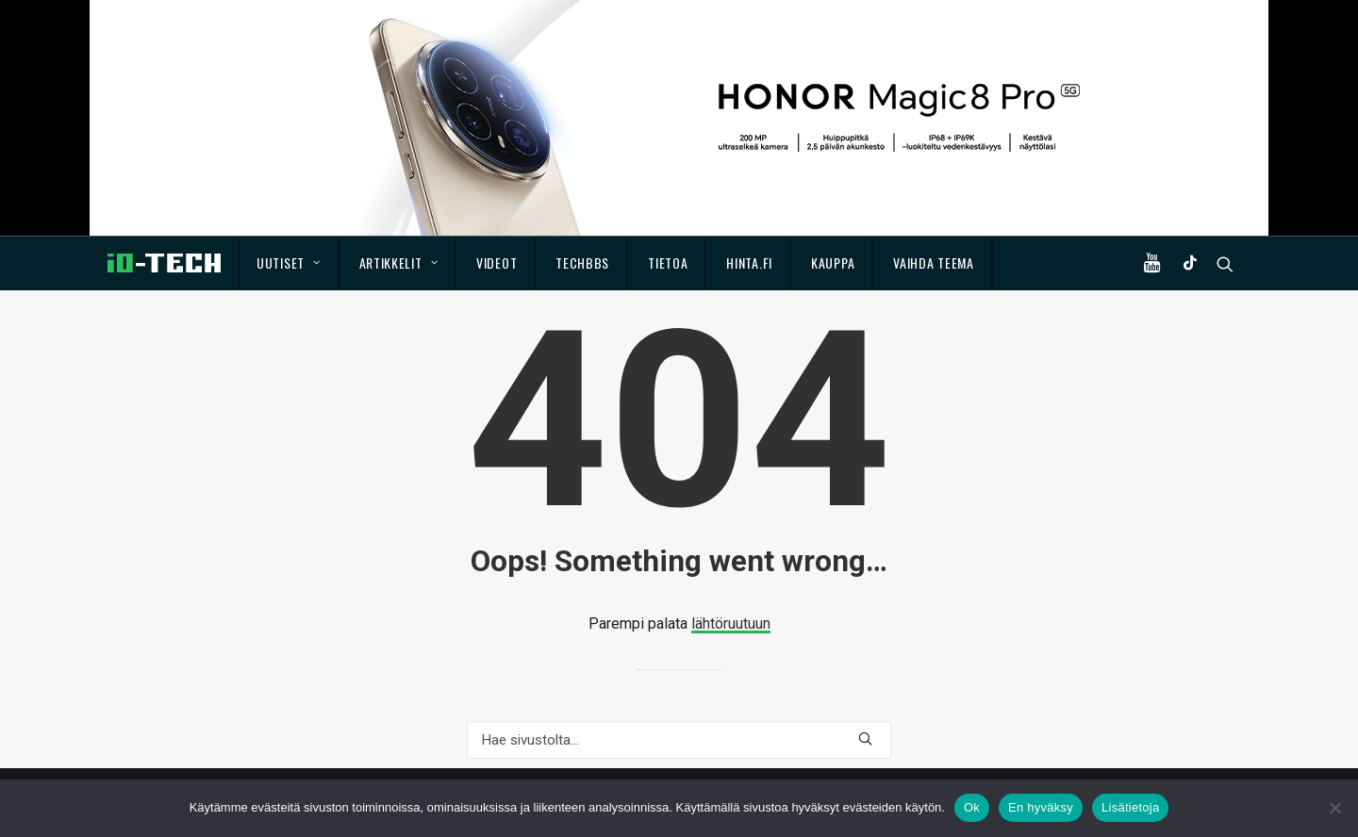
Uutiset (288, 262)
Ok (972, 807)
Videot (496, 262)
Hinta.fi (749, 262)
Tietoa (667, 262)
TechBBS (582, 262)
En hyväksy (1040, 807)
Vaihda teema (933, 262)
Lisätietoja (1130, 807)
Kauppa (832, 262)
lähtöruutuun (730, 623)
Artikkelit (399, 262)
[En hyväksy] (1334, 807)
